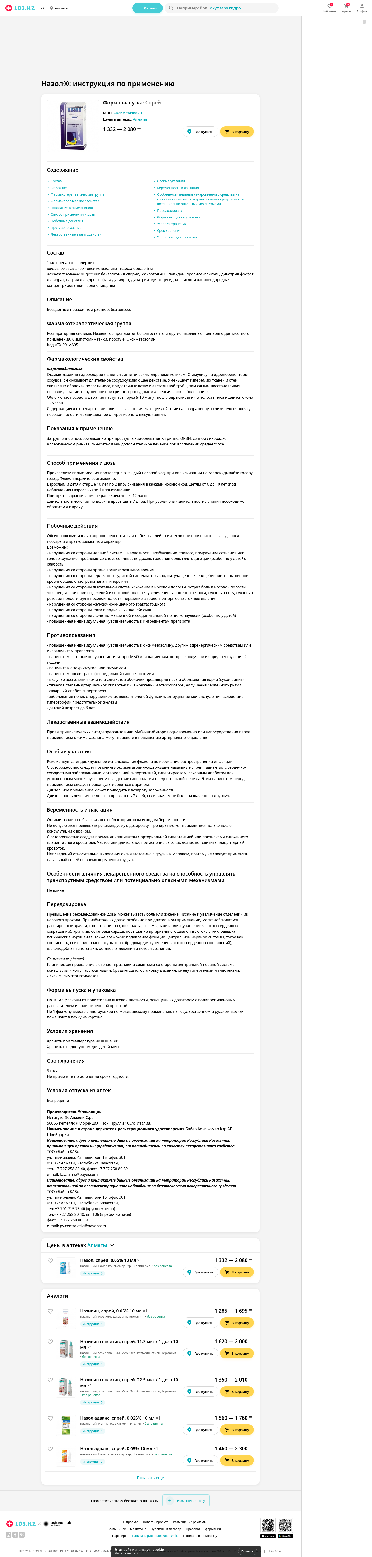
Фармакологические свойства (75, 201)
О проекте (130, 1522)
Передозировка (169, 210)
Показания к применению (72, 207)
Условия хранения (172, 224)
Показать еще (150, 1477)
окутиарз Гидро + (227, 8)
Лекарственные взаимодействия (77, 234)
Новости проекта (155, 1522)
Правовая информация (203, 1529)
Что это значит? (126, 1553)
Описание (59, 187)
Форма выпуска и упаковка (179, 217)
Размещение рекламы (189, 1522)
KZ (42, 8)
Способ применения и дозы (73, 214)
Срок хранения (169, 230)
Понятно (247, 1551)
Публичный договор (166, 1529)
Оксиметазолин (128, 112)
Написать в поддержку (200, 1535)
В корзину (236, 131)
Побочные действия (67, 221)
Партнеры (119, 1535)
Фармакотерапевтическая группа (78, 194)
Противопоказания (66, 227)
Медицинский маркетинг (127, 1529)
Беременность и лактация (178, 187)
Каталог (147, 8)
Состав (56, 181)
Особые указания (171, 181)
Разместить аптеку (185, 1500)
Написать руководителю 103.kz (155, 1535)
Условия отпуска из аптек (177, 237)
